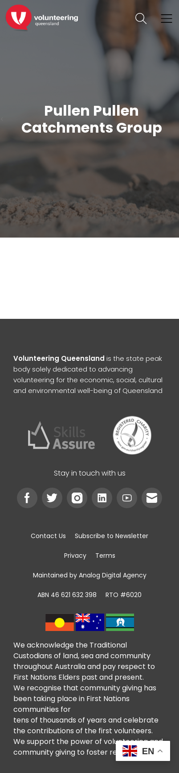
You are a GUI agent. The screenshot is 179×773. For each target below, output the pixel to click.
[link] (41, 18)
